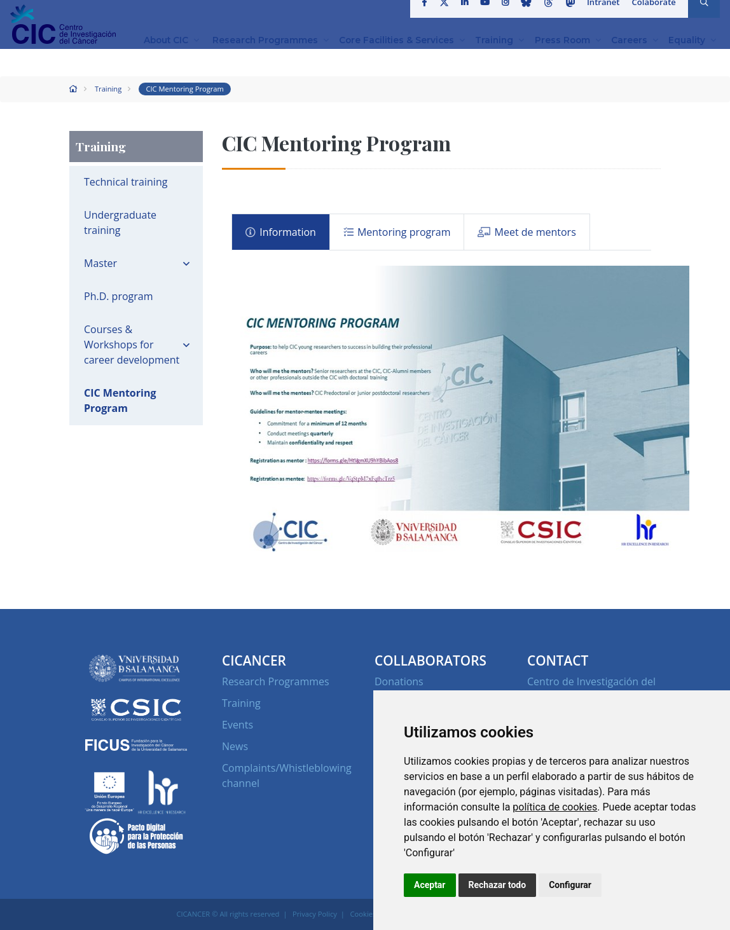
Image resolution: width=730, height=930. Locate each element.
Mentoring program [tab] (397, 232)
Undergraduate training (120, 222)
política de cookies (555, 807)
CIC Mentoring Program (185, 88)
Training (108, 88)
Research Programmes (275, 681)
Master (100, 263)
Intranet (604, 15)
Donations (399, 681)
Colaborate (654, 15)
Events (237, 725)
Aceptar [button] (430, 885)
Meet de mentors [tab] (527, 232)
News (235, 746)
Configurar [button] (570, 885)
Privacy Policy (315, 914)
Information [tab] (280, 232)
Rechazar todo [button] (498, 885)
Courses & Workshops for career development (131, 344)
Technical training (125, 182)
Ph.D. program (118, 296)
